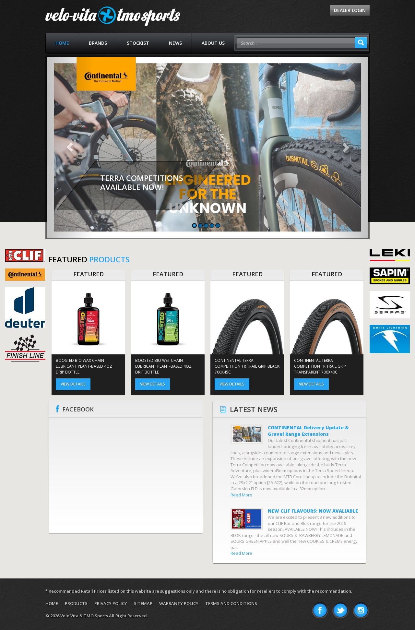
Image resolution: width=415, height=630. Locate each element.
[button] (69, 147)
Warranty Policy (178, 603)
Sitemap (143, 603)
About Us (213, 43)
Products (76, 603)
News (175, 43)
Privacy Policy (110, 603)
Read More (241, 495)
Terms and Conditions (231, 603)
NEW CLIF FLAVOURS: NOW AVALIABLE (313, 511)
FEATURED (88, 274)
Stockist (138, 43)
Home (62, 43)
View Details (73, 384)
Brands (98, 43)
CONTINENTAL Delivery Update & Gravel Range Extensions (308, 430)
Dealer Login (350, 10)
